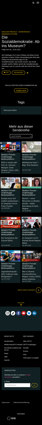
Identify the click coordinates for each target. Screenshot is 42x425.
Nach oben (21, 304)
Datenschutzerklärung (21, 402)
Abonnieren (18, 72)
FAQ (24, 354)
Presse (25, 351)
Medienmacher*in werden (13, 344)
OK (34, 385)
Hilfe (6, 357)
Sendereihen (8, 341)
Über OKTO (27, 341)
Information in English (31, 358)
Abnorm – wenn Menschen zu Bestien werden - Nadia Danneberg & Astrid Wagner (31, 203)
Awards (7, 360)
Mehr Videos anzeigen (29, 290)
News (6, 353)
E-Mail (7, 381)
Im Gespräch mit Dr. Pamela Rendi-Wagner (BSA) (31, 240)
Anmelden (21, 91)
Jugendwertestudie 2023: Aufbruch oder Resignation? (9, 274)
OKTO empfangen (29, 344)
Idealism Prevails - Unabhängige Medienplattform (8, 157)
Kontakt (26, 348)
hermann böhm (11, 110)
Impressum (6, 402)
